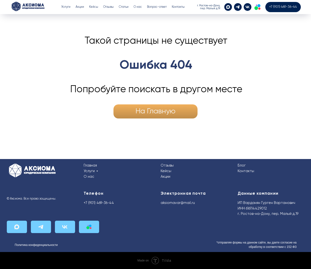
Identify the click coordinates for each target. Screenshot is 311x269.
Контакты (178, 6)
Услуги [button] (65, 6)
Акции (80, 6)
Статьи (124, 6)
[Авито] (257, 7)
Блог (242, 165)
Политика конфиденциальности (36, 245)
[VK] (247, 7)
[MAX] (228, 7)
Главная (90, 165)
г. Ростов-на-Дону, (208, 5)
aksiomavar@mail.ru (178, 203)
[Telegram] (238, 7)
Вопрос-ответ (157, 6)
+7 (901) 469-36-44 (99, 203)
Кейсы (93, 6)
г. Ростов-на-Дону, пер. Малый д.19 (268, 214)
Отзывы (108, 6)
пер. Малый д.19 (210, 8)
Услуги (89, 171)
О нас (138, 6)
